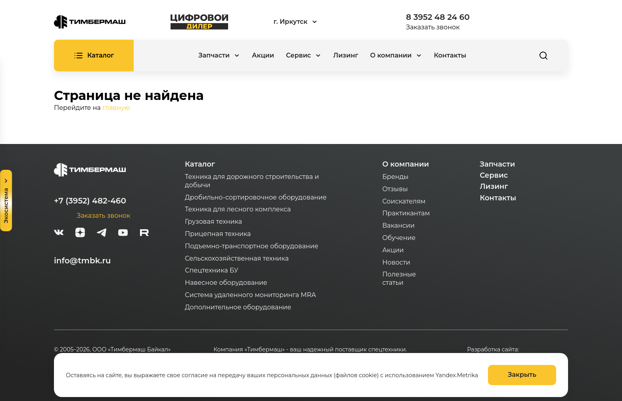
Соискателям (404, 201)
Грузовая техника (213, 221)
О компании (405, 164)
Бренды (395, 176)
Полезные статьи (399, 278)
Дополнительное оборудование (238, 307)
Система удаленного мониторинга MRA (250, 295)
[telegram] (101, 234)
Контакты (450, 55)
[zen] (80, 234)
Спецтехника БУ (211, 270)
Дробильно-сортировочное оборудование (255, 197)
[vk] (58, 234)
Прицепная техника (218, 234)
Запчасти (497, 164)
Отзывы (395, 189)
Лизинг (345, 55)
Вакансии (398, 225)
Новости (396, 262)
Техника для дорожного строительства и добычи (252, 181)
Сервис (494, 175)
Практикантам (406, 213)
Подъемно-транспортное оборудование (252, 246)
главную (116, 107)
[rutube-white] (144, 234)
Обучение (399, 238)
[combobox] (317, 22)
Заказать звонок (433, 27)
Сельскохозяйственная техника (237, 258)
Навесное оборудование (226, 282)
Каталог (200, 164)
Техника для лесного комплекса (238, 209)
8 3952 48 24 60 (438, 17)
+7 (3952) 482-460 (90, 200)
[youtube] (123, 234)
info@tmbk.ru (82, 260)
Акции (263, 55)
